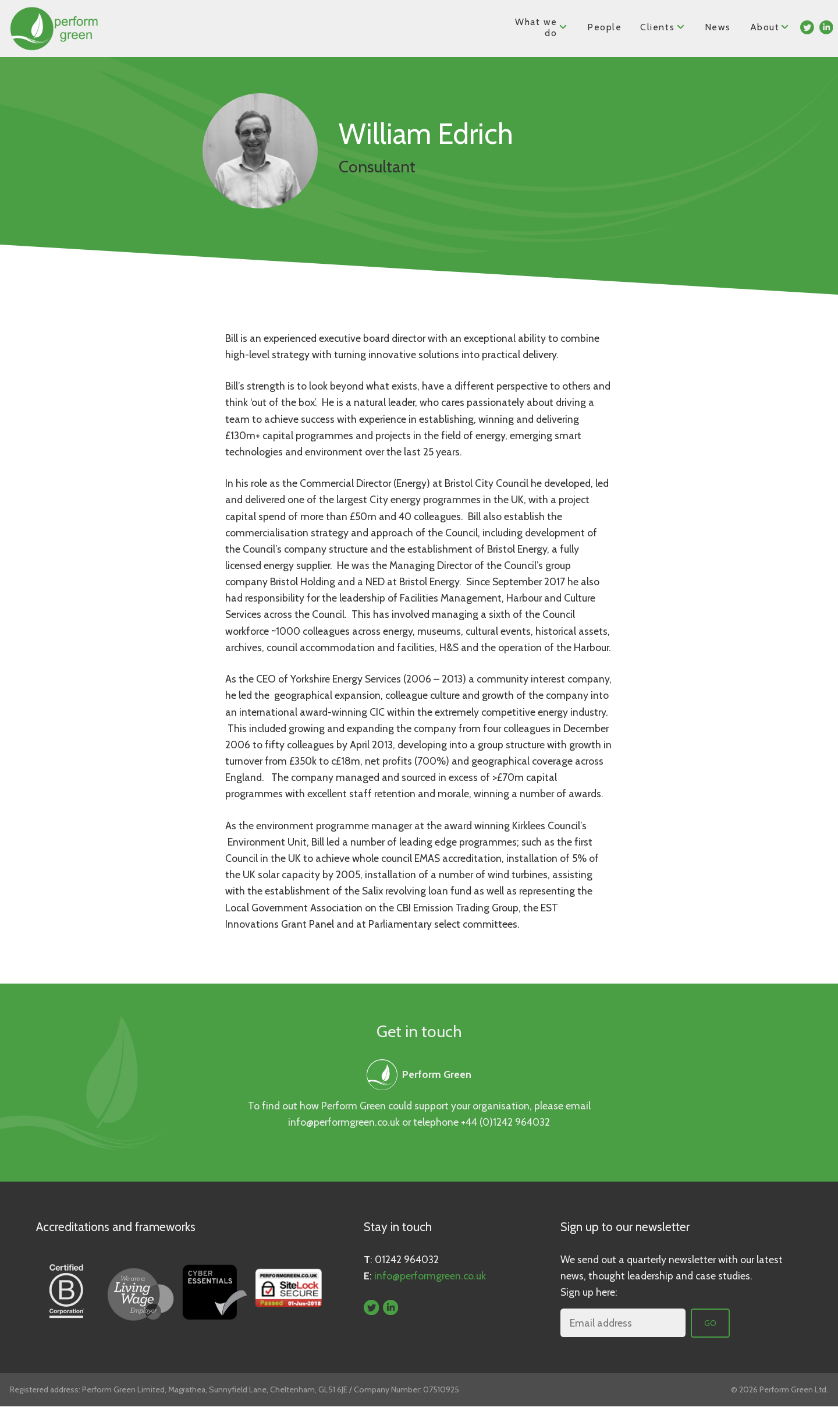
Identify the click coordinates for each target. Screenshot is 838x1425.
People (604, 27)
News (717, 27)
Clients (663, 26)
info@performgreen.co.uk (344, 1122)
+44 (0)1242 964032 (505, 1122)
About (770, 26)
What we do (542, 27)
